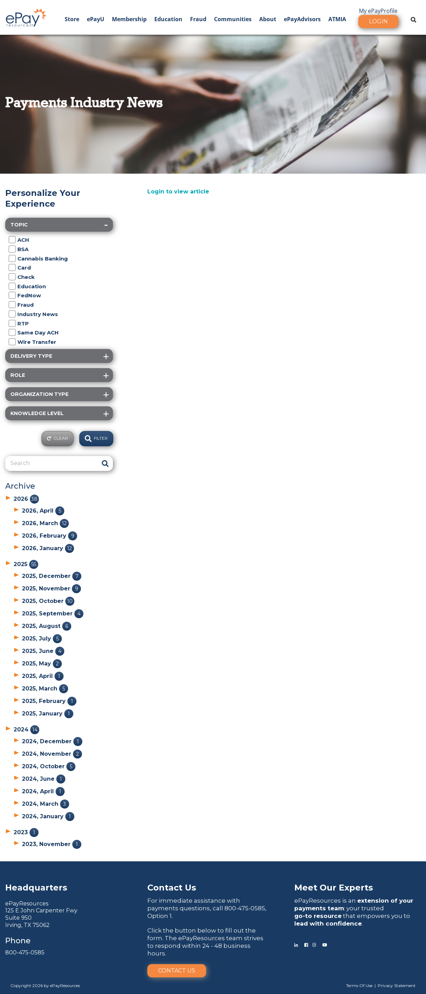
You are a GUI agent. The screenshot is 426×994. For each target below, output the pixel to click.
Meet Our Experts (333, 888)
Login (378, 21)
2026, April (43, 510)
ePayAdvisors (302, 19)
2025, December (51, 576)
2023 (26, 832)
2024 (26, 729)
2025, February (49, 701)
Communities (233, 19)
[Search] (51, 463)
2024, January (48, 816)
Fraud (198, 19)
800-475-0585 (24, 952)
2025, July (42, 638)
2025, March (45, 688)
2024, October (48, 766)
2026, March (45, 523)
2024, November (52, 754)
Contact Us (176, 970)
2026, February (49, 535)
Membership (129, 19)
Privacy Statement (397, 985)
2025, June (43, 651)
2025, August (46, 626)
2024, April (43, 791)
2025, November (51, 588)
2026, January (48, 548)
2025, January (47, 713)
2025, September (52, 613)
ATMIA (337, 19)
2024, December (52, 741)
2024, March (45, 804)
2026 (26, 499)
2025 (26, 564)
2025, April (43, 676)
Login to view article (178, 191)
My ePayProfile (378, 11)
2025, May (42, 663)
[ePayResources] (26, 17)
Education (168, 19)
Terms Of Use (359, 985)
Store (72, 19)
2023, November (51, 844)
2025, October (48, 601)
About (267, 19)
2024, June (43, 779)
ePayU (95, 19)
